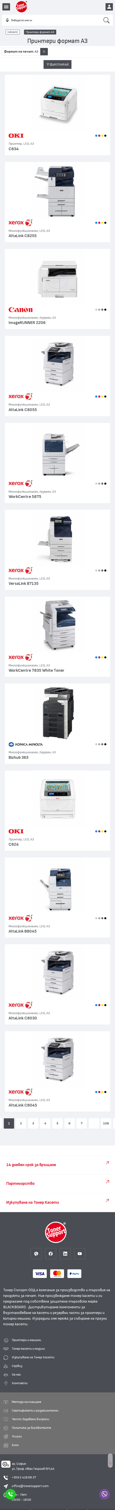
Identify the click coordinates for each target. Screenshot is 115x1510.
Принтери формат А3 (40, 32)
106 (106, 1123)
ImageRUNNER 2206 (27, 323)
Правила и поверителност (21, 1501)
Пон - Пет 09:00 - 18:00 (21, 1481)
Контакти (20, 1366)
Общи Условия (77, 1495)
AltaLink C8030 (23, 1018)
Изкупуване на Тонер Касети (33, 1341)
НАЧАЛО (13, 32)
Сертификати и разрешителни (35, 1394)
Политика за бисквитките (31, 1411)
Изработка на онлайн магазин (78, 1501)
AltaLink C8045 (23, 1105)
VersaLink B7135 (24, 583)
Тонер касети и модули (28, 1332)
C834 (14, 149)
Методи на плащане (26, 1385)
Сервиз (17, 1349)
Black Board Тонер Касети (49, 1495)
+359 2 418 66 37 (24, 1461)
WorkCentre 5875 (25, 497)
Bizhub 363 (18, 757)
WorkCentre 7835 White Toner (36, 670)
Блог (15, 1428)
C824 (14, 844)
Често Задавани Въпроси (30, 1402)
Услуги (17, 1420)
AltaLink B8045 (23, 931)
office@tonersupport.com (30, 1469)
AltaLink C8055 (23, 410)
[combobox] (51, 20)
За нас (16, 1358)
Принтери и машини (26, 1323)
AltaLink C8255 (23, 236)
